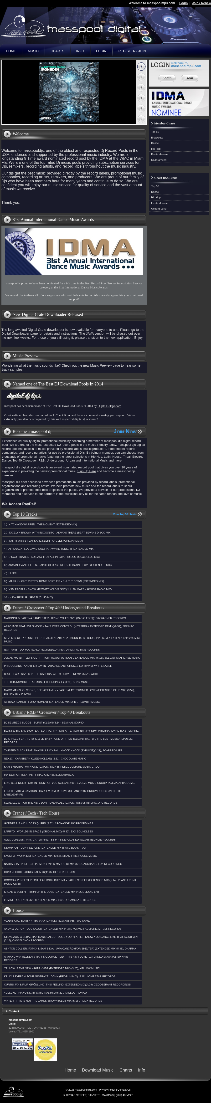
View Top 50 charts (125, 514)
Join (189, 78)
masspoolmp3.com (74, 26)
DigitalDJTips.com (109, 406)
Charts (57, 51)
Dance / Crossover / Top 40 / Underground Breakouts (58, 607)
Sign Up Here (86, 471)
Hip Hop (156, 148)
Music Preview (101, 365)
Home (11, 51)
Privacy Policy (107, 1089)
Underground (158, 160)
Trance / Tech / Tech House (36, 813)
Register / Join (132, 51)
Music (33, 51)
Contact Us (124, 1089)
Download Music (97, 1070)
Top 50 (155, 131)
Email (12, 1023)
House (18, 910)
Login (183, 3)
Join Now (125, 431)
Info (80, 51)
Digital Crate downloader (46, 330)
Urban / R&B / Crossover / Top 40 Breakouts (51, 712)
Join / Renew (201, 3)
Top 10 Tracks (25, 514)
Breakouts (157, 137)
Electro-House (159, 154)
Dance (155, 143)
